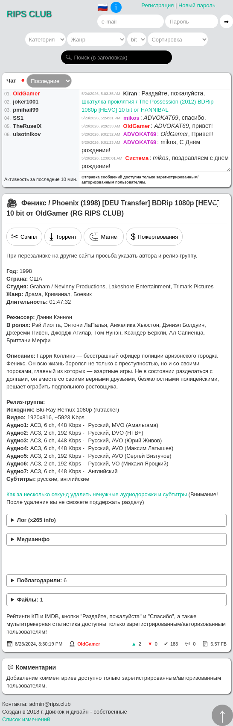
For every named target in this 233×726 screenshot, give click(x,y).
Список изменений (26, 719)
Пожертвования (154, 236)
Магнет (103, 236)
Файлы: (30, 599)
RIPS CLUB (29, 13)
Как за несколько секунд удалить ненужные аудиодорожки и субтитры (96, 494)
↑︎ (222, 715)
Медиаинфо (33, 539)
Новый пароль (197, 5)
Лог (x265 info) (36, 520)
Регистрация (157, 5)
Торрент (63, 236)
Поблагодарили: (42, 580)
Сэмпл (24, 236)
